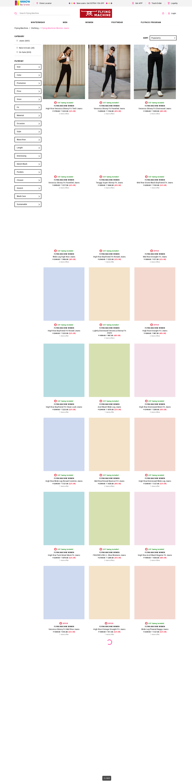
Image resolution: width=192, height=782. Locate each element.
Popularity (163, 38)
